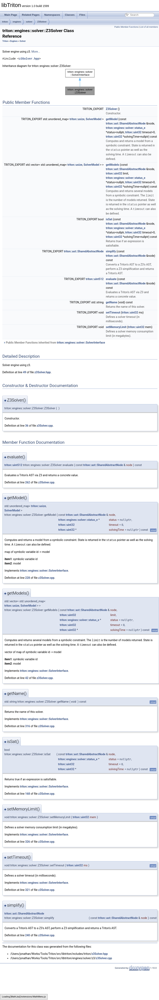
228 (27, 576)
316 (27, 724)
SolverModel (93, 119)
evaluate (111, 278)
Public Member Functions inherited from (54, 341)
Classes (70, 14)
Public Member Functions (126, 27)
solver (29, 22)
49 (24, 371)
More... (35, 51)
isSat (109, 218)
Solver (23, 41)
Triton (5, 41)
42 (26, 676)
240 (27, 933)
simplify (111, 250)
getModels (112, 164)
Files (82, 14)
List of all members (149, 27)
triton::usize (76, 119)
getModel (112, 119)
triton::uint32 (133, 132)
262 (27, 481)
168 (27, 791)
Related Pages (31, 14)
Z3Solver (41, 22)
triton (5, 22)
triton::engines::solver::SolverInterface (81, 341)
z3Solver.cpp (45, 424)
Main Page (10, 14)
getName (111, 301)
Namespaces (52, 14)
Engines (14, 41)
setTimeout (113, 311)
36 (26, 424)
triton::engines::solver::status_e (125, 127)
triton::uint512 (95, 278)
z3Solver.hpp (29, 59)
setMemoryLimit (116, 326)
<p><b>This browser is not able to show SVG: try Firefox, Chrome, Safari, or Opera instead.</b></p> (80, 82)
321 (27, 888)
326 (27, 839)
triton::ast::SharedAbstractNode (126, 123)
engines (17, 22)
